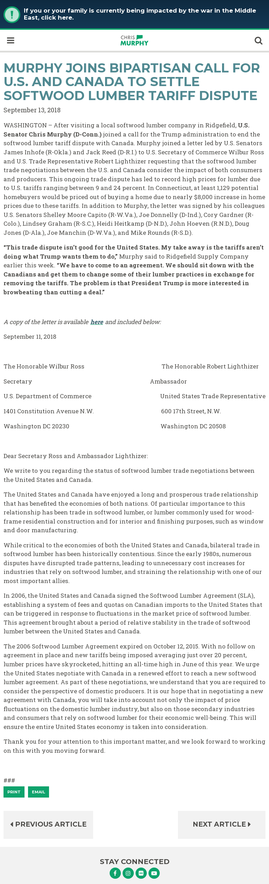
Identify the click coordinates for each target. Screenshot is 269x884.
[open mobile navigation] (10, 40)
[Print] (14, 792)
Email (38, 792)
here (96, 322)
